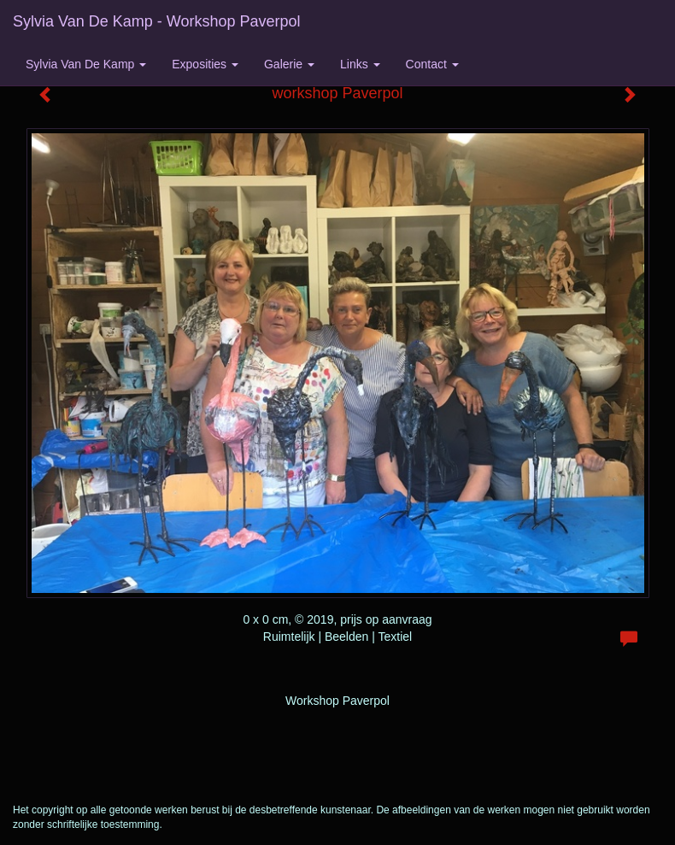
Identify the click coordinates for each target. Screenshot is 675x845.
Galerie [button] (289, 64)
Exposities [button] (205, 64)
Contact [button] (432, 64)
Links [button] (360, 64)
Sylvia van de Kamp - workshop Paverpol (156, 21)
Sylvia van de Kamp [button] (86, 64)
